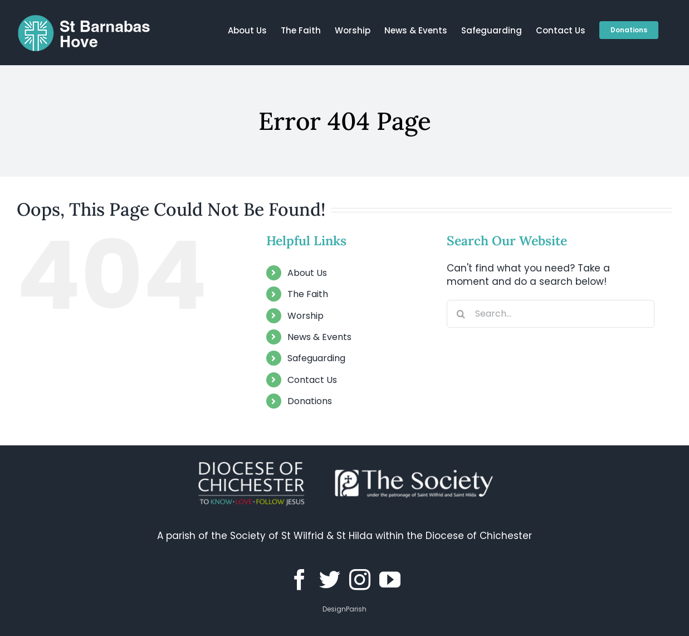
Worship (305, 315)
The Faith (307, 294)
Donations (309, 401)
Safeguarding (316, 358)
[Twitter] (329, 579)
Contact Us (312, 379)
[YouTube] (389, 579)
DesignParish (344, 609)
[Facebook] (299, 579)
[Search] (461, 314)
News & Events (319, 337)
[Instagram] (359, 579)
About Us (307, 272)
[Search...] (550, 314)
